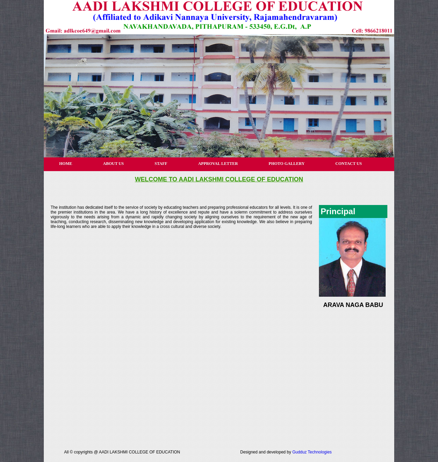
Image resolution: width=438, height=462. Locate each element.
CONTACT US (348, 163)
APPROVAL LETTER (218, 163)
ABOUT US (113, 163)
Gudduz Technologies (312, 452)
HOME (65, 163)
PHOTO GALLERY (287, 163)
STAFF (161, 163)
